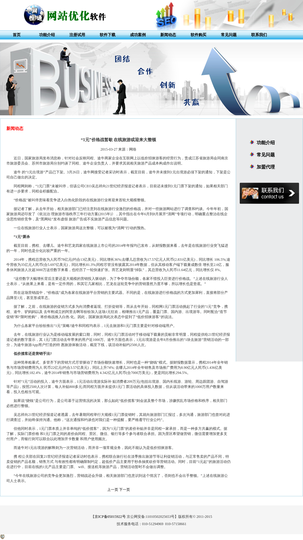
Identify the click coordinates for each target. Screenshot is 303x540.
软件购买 (198, 34)
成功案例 (138, 34)
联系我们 (259, 34)
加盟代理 (266, 167)
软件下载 (107, 34)
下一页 (124, 489)
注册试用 (77, 34)
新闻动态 (168, 34)
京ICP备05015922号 (110, 517)
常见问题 (229, 34)
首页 (17, 34)
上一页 (112, 489)
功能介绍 (47, 34)
